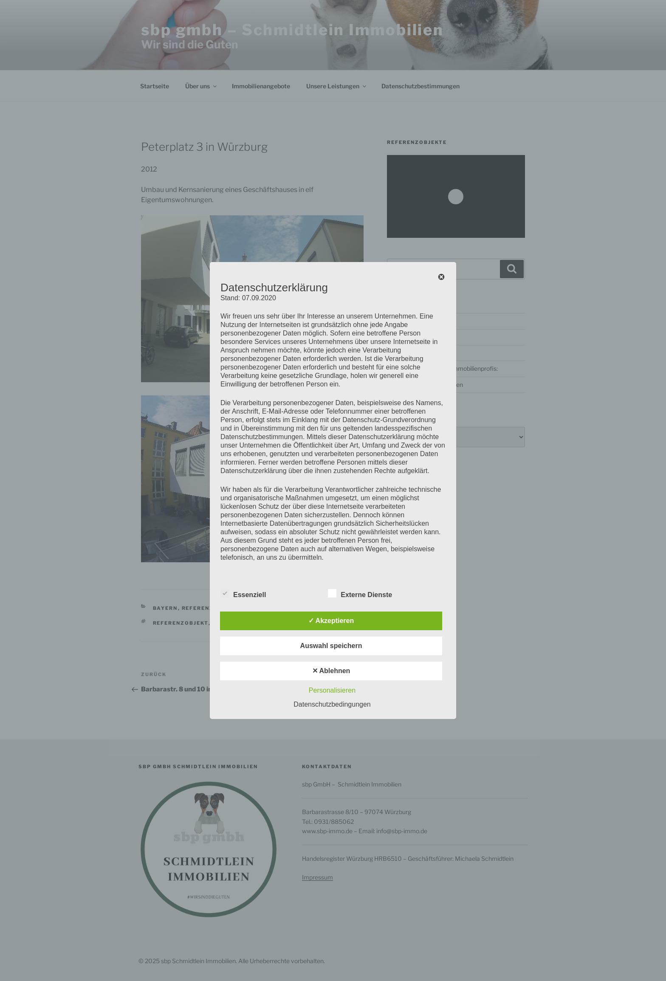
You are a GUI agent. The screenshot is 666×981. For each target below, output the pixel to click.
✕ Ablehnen (331, 670)
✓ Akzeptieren (331, 620)
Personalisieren (332, 690)
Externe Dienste (360, 593)
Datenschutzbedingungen (331, 704)
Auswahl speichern (331, 645)
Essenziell (243, 593)
